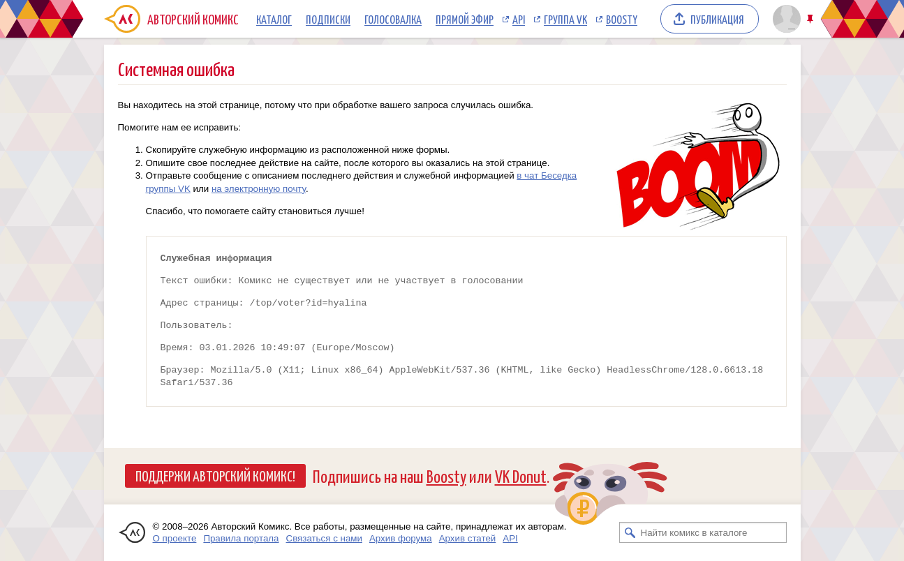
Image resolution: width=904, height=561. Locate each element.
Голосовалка (393, 19)
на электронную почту (259, 189)
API (518, 19)
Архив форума (400, 538)
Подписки (328, 19)
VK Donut (521, 475)
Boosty (621, 19)
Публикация (717, 19)
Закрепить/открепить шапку (811, 19)
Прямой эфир (465, 19)
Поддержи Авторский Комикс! (215, 475)
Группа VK (565, 19)
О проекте (175, 538)
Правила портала (241, 538)
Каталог (274, 19)
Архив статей (467, 538)
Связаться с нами (324, 538)
